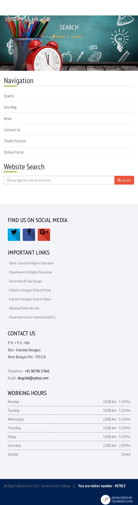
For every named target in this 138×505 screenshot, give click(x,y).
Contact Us (12, 129)
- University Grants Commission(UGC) (31, 317)
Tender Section (15, 140)
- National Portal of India (23, 308)
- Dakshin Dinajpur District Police (29, 299)
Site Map (10, 107)
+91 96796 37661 (37, 371)
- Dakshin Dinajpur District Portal (29, 290)
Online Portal (14, 152)
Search (76, 36)
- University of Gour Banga (25, 281)
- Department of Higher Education (30, 272)
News (8, 118)
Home (58, 36)
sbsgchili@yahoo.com (33, 378)
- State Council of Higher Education (31, 263)
